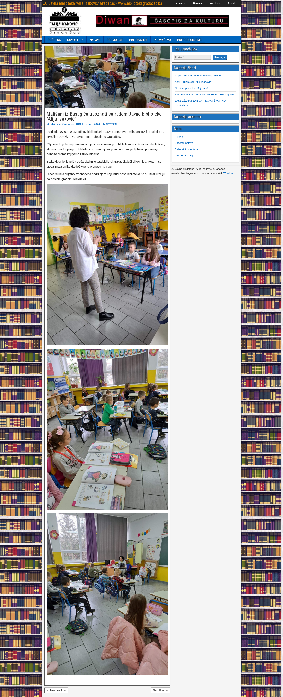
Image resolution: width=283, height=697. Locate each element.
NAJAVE (95, 40)
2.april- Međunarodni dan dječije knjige (198, 75)
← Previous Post (56, 690)
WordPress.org (184, 155)
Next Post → (160, 690)
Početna (181, 3)
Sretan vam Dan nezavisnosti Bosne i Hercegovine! (205, 94)
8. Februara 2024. (90, 124)
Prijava (179, 136)
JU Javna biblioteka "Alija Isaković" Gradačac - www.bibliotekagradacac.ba (102, 3)
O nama (197, 3)
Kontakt (232, 3)
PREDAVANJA (138, 40)
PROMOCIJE (115, 40)
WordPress (229, 173)
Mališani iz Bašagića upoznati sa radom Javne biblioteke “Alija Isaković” (104, 116)
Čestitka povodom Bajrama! (191, 88)
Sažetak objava (184, 142)
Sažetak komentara (186, 149)
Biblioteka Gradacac (62, 124)
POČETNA (54, 40)
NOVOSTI (73, 40)
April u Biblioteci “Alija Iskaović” (193, 81)
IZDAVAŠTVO (162, 40)
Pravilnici (215, 3)
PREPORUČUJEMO (189, 40)
